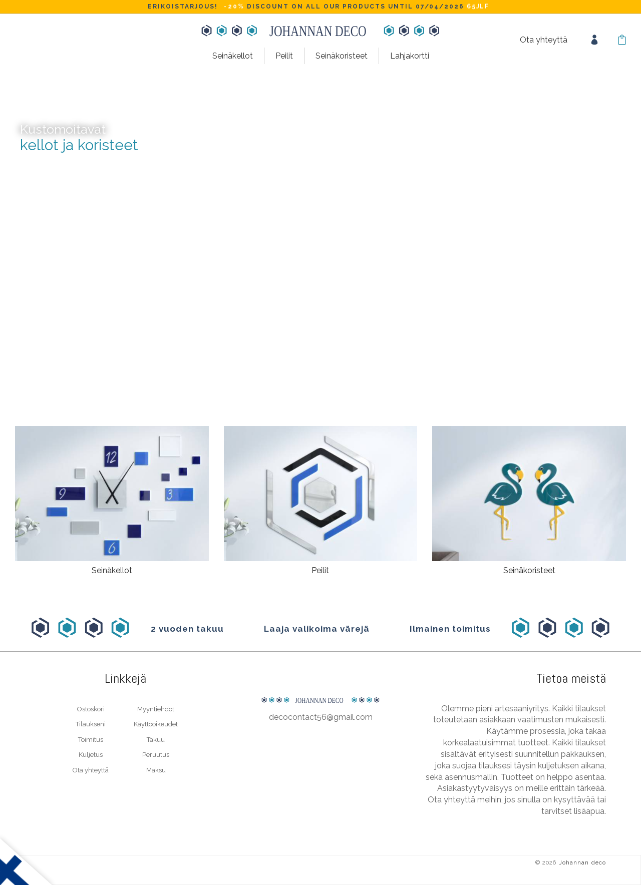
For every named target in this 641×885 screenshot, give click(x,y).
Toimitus (90, 739)
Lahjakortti (409, 56)
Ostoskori (91, 709)
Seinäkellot (232, 56)
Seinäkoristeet (341, 56)
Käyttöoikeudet (156, 724)
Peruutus (155, 754)
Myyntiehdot (155, 709)
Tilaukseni (91, 724)
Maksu (156, 770)
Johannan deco (582, 862)
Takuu (156, 739)
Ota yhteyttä (543, 40)
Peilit (284, 56)
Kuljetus (91, 754)
